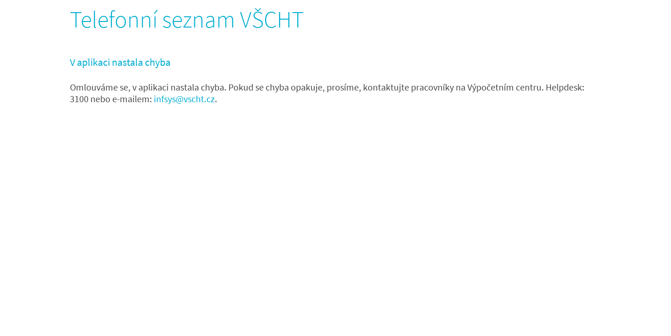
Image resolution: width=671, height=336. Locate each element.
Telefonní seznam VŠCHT (187, 19)
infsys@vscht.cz (184, 99)
